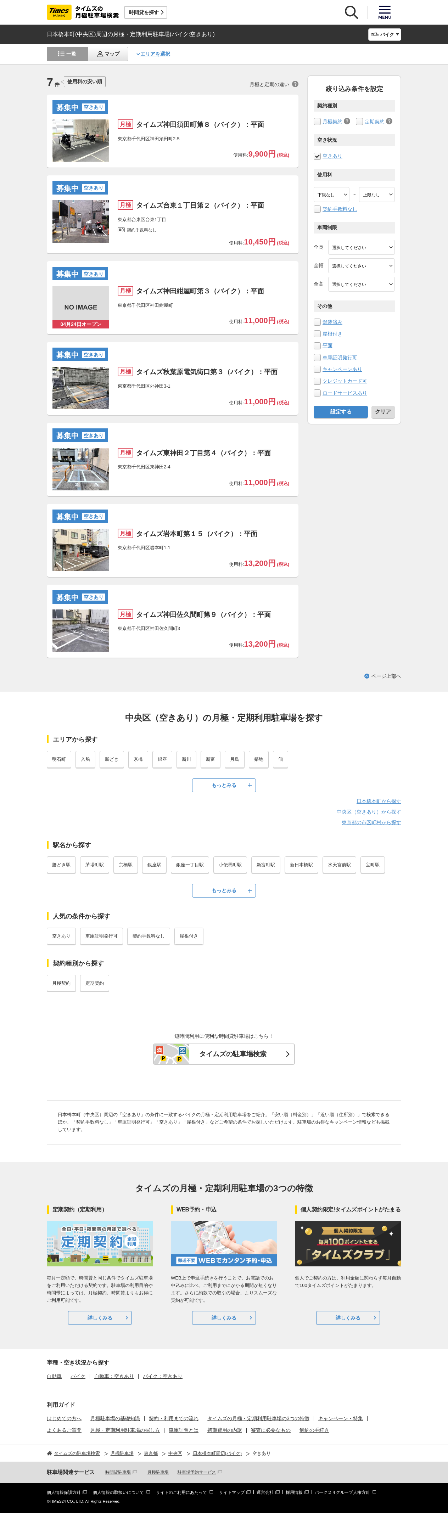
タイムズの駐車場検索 (233, 1054)
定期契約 (375, 121)
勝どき (112, 759)
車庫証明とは (183, 1430)
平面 (327, 345)
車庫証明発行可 (340, 357)
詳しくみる (100, 1318)
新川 (186, 759)
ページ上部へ (386, 676)
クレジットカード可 (345, 381)
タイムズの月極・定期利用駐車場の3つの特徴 (258, 1418)
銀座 (162, 759)
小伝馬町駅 (230, 864)
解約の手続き (314, 1430)
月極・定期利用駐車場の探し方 (125, 1430)
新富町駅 (266, 864)
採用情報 (294, 1492)
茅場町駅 (94, 864)
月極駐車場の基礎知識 (115, 1418)
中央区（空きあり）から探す (369, 812)
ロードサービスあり (345, 393)
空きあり (332, 156)
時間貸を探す (144, 12)
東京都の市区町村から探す (371, 822)
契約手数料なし (340, 209)
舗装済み (332, 322)
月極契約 (332, 121)
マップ (112, 54)
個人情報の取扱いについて (118, 1492)
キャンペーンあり (342, 369)
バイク (78, 1376)
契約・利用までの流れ (173, 1418)
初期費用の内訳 (224, 1430)
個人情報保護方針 (64, 1492)
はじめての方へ (64, 1418)
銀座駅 (154, 864)
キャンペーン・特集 (340, 1418)
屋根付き (332, 334)
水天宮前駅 (339, 864)
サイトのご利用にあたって (181, 1492)
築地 (258, 759)
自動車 (54, 1376)
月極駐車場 (158, 1472)
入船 (85, 759)
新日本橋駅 (301, 864)
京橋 (138, 759)
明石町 (59, 759)
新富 (210, 759)
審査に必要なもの (271, 1430)
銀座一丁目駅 (190, 864)
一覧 (71, 54)
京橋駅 (126, 864)
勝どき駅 (61, 864)
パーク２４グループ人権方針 (342, 1492)
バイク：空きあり (163, 1376)
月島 (234, 759)
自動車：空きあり (114, 1376)
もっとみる (224, 785)
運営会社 (265, 1492)
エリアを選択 (155, 54)
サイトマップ (232, 1492)
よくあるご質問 (64, 1430)
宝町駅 (373, 864)
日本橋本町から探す (379, 801)
